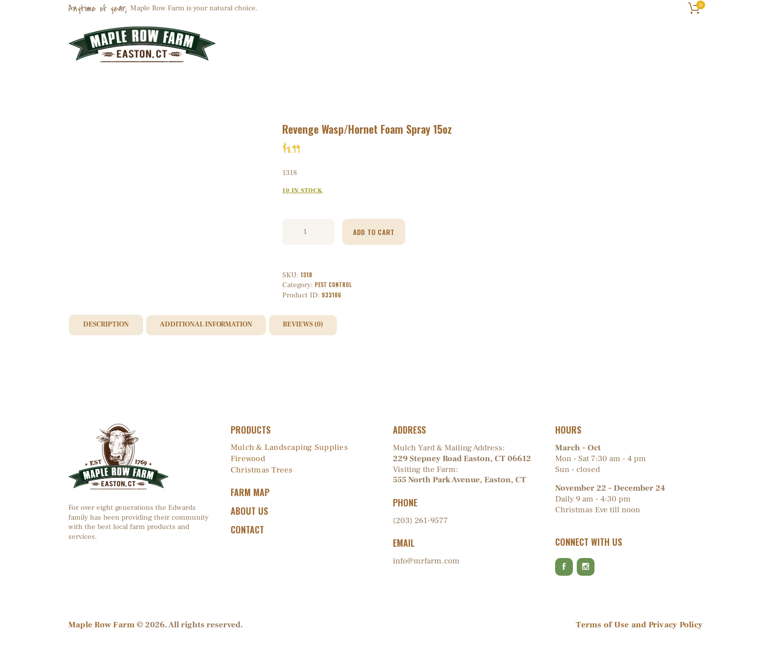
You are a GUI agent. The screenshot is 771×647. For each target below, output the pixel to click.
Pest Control (333, 285)
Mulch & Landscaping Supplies (288, 448)
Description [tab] (108, 325)
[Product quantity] (308, 232)
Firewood (247, 459)
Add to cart (379, 231)
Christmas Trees (261, 471)
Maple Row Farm (100, 630)
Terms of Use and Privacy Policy (641, 630)
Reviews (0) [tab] (321, 325)
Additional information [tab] (216, 325)
